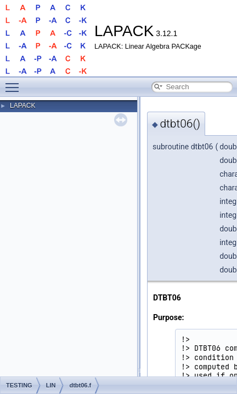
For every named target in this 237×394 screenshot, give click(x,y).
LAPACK (22, 105)
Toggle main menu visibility (14, 82)
